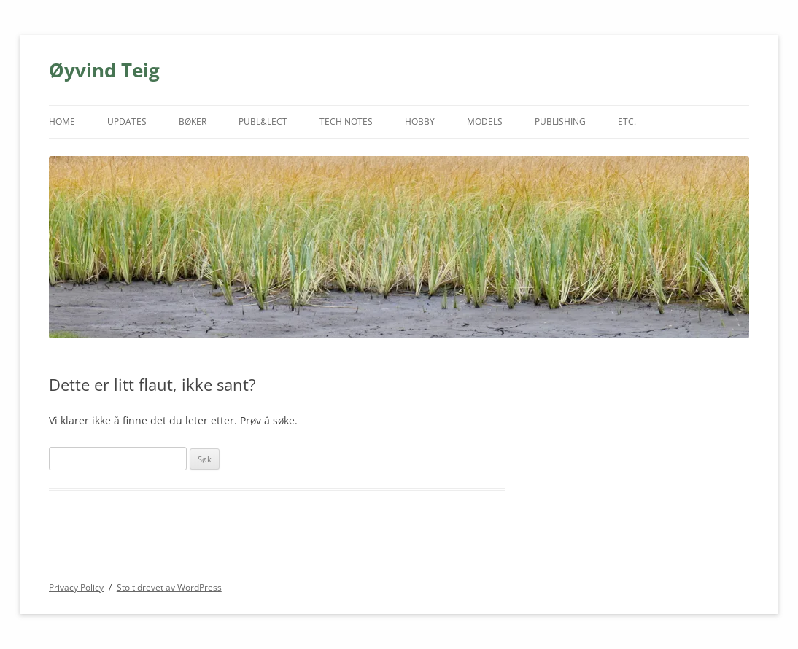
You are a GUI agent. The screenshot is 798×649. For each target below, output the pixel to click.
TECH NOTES (346, 121)
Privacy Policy (76, 587)
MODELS (485, 121)
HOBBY (420, 121)
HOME (62, 121)
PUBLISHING (560, 121)
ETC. (627, 121)
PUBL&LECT (263, 121)
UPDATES (127, 121)
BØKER (192, 121)
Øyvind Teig (104, 70)
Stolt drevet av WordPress (169, 587)
